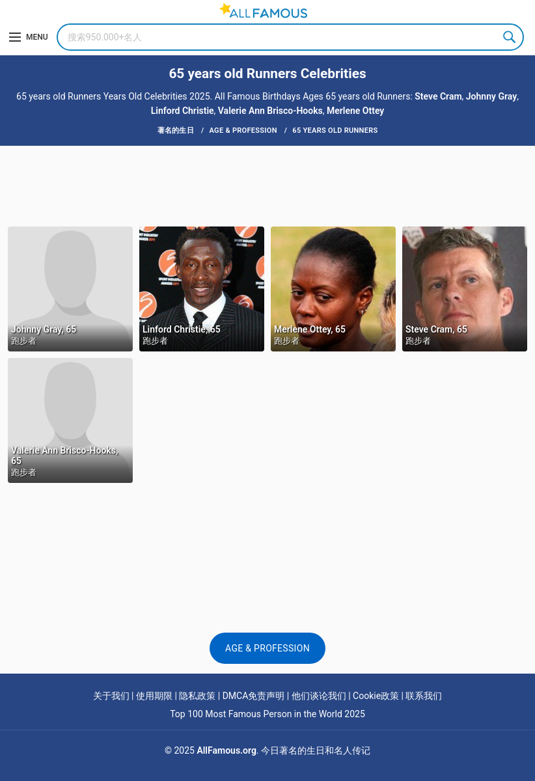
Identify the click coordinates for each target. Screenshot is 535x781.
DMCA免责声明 (254, 696)
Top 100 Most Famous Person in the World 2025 (267, 714)
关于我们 (111, 696)
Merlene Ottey (355, 110)
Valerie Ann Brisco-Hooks (270, 110)
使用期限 (154, 696)
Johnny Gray (491, 96)
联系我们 (423, 696)
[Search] (290, 37)
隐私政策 (197, 696)
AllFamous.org (226, 750)
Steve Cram (438, 96)
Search (510, 37)
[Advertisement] (267, 185)
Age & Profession (267, 648)
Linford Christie (182, 110)
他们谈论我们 (319, 696)
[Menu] (28, 37)
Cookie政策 (376, 696)
